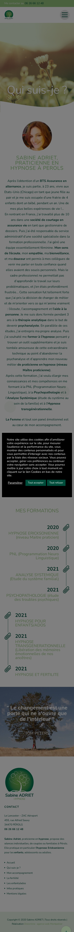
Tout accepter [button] (36, 482)
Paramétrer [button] (15, 482)
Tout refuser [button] (56, 482)
